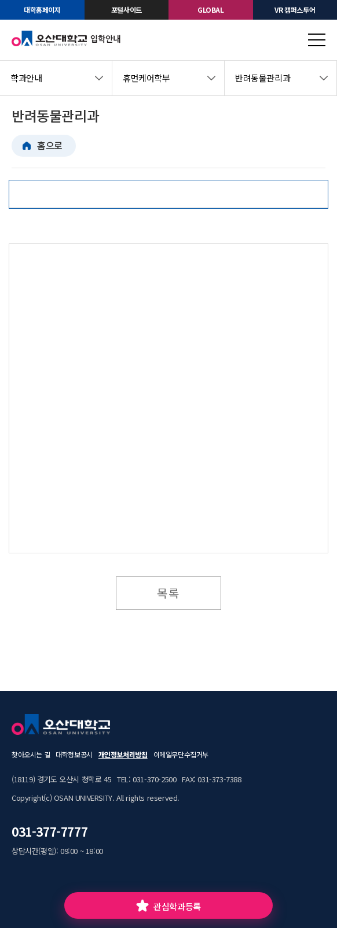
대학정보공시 (74, 754)
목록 (168, 593)
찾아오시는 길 (31, 754)
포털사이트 (126, 9)
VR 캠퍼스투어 (294, 9)
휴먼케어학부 (146, 78)
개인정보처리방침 (123, 754)
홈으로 (50, 145)
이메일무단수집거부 (180, 754)
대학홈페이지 (42, 9)
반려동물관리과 (262, 78)
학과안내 (26, 78)
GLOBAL (210, 9)
